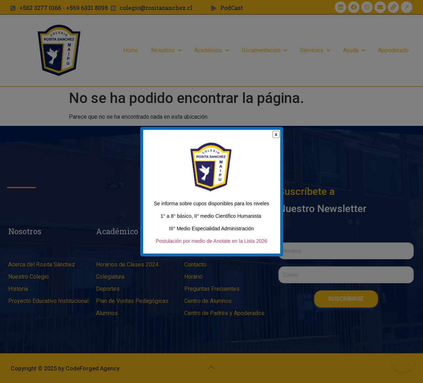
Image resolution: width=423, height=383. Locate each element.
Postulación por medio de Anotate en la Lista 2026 (211, 244)
